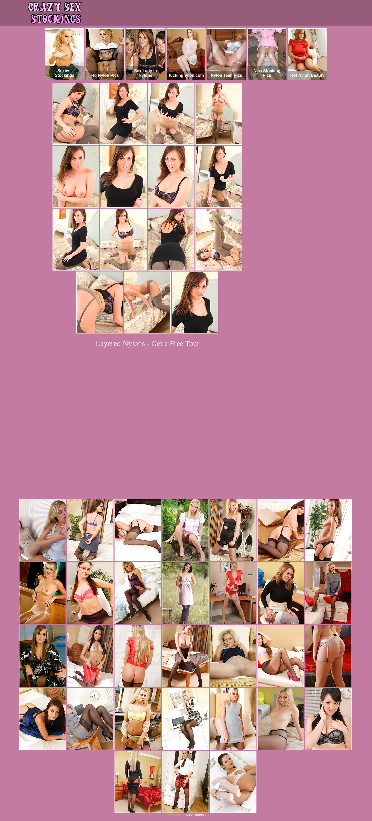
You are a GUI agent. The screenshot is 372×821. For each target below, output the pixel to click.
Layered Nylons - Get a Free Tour (148, 343)
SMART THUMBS (195, 745)
